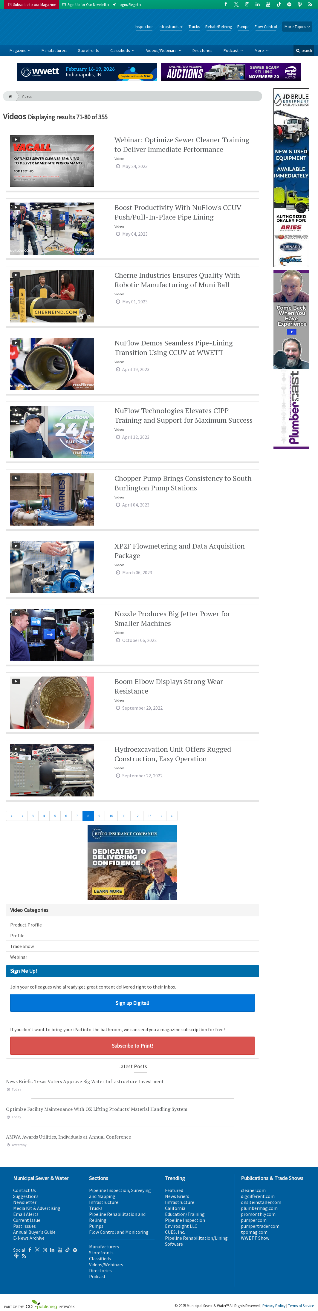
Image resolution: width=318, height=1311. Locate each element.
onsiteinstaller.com (261, 1202)
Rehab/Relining (218, 26)
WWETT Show (255, 1238)
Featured (174, 1190)
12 (137, 815)
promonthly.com (258, 1214)
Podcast (231, 50)
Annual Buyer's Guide (34, 1232)
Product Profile (26, 925)
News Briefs (177, 1196)
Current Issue (26, 1220)
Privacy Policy (273, 1305)
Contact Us (24, 1190)
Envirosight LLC (181, 1226)
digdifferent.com (258, 1196)
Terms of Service (301, 1305)
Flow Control (266, 26)
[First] (11, 816)
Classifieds (120, 50)
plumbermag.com (259, 1208)
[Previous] (22, 816)
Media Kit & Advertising (36, 1208)
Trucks (194, 26)
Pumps (243, 26)
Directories (202, 50)
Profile (17, 935)
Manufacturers (55, 50)
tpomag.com (254, 1232)
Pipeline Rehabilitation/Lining (196, 1238)
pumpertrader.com (260, 1226)
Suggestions (26, 1196)
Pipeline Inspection (185, 1220)
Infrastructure (171, 26)
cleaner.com (253, 1190)
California (175, 1208)
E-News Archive (29, 1238)
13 (150, 815)
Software (174, 1244)
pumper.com (254, 1220)
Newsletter (24, 1202)
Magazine (18, 50)
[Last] (172, 816)
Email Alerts (26, 1214)
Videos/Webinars (162, 50)
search (303, 50)
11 (124, 815)
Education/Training (185, 1214)
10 (111, 815)
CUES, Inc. (175, 1232)
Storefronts (88, 50)
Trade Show (22, 946)
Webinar (18, 957)
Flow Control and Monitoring (119, 1232)
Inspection (144, 26)
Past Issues (24, 1226)
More (260, 50)
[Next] (161, 816)
